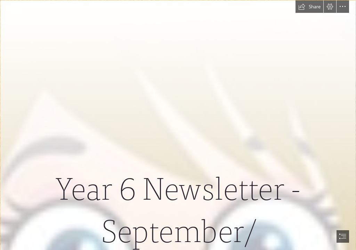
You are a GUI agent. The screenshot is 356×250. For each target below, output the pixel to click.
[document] (178, 125)
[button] (309, 6)
